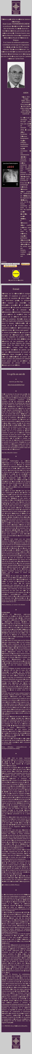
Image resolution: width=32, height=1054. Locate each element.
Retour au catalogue (16, 12)
